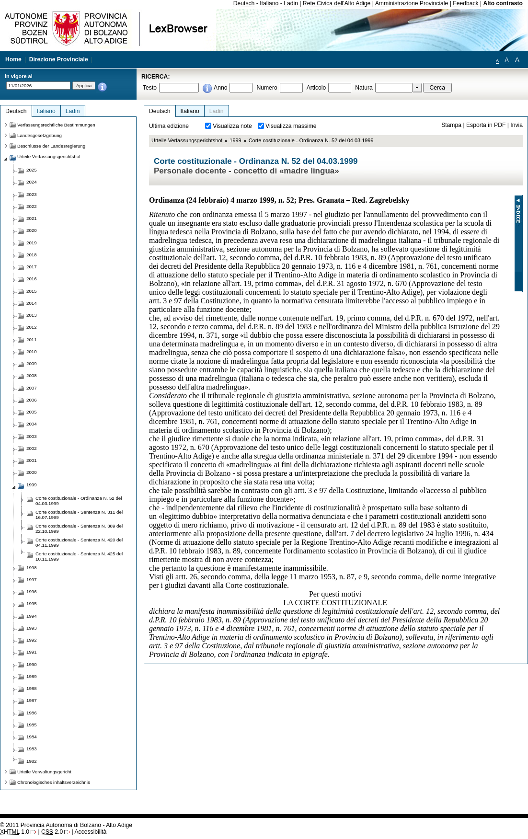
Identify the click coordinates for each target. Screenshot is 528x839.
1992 (31, 640)
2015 (31, 291)
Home (13, 59)
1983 (31, 748)
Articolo (316, 87)
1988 (31, 688)
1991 (31, 652)
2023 (31, 194)
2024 (31, 181)
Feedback (465, 3)
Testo (150, 87)
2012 (31, 327)
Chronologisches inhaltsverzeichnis (53, 782)
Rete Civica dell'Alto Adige (337, 3)
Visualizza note (232, 126)
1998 (31, 567)
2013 (31, 315)
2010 (31, 351)
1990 (31, 664)
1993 (31, 628)
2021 (31, 218)
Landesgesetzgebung (39, 135)
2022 (31, 206)
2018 (31, 254)
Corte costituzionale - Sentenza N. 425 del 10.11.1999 (79, 556)
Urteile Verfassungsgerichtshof (186, 140)
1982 (31, 761)
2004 (31, 423)
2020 (31, 230)
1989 (31, 676)
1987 (31, 700)
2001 (31, 460)
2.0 (52, 831)
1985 (31, 724)
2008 (31, 375)
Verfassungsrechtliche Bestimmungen (56, 124)
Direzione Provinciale (58, 59)
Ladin (291, 3)
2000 (31, 472)
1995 (31, 603)
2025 (31, 169)
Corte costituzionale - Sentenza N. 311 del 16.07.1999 (79, 514)
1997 (31, 579)
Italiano (269, 3)
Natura (364, 87)
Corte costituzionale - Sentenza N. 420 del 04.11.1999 (79, 542)
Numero (266, 87)
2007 (31, 388)
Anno (220, 87)
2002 (31, 448)
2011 (31, 339)
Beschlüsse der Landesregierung (51, 146)
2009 (31, 363)
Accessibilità (90, 831)
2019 (31, 242)
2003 (31, 436)
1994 (31, 616)
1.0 (14, 831)
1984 (31, 736)
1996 (31, 591)
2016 (31, 278)
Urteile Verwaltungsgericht (44, 771)
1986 (31, 712)
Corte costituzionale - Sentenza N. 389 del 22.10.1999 (79, 528)
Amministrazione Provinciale (411, 3)
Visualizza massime (291, 126)
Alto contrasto (503, 3)
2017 (31, 266)
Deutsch (244, 3)
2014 (31, 303)
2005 (31, 411)
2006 (31, 399)
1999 (235, 140)
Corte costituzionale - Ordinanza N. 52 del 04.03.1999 (311, 140)
